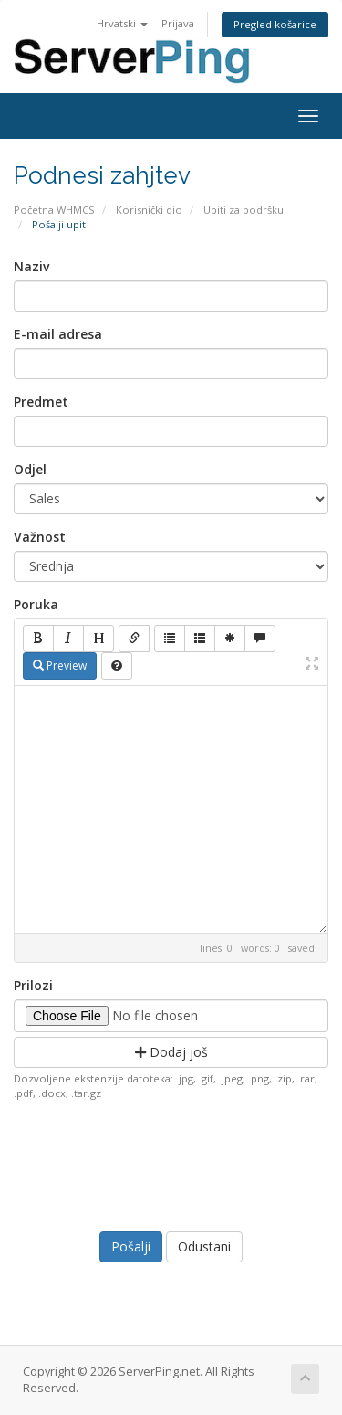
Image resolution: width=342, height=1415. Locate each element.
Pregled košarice (274, 24)
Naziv (31, 266)
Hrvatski (122, 23)
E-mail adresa (58, 334)
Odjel (30, 469)
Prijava (177, 23)
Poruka (36, 604)
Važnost (40, 536)
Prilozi (33, 985)
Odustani (204, 1246)
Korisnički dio (149, 209)
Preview (60, 665)
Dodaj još (171, 1052)
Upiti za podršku (243, 209)
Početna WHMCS (54, 209)
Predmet (41, 401)
